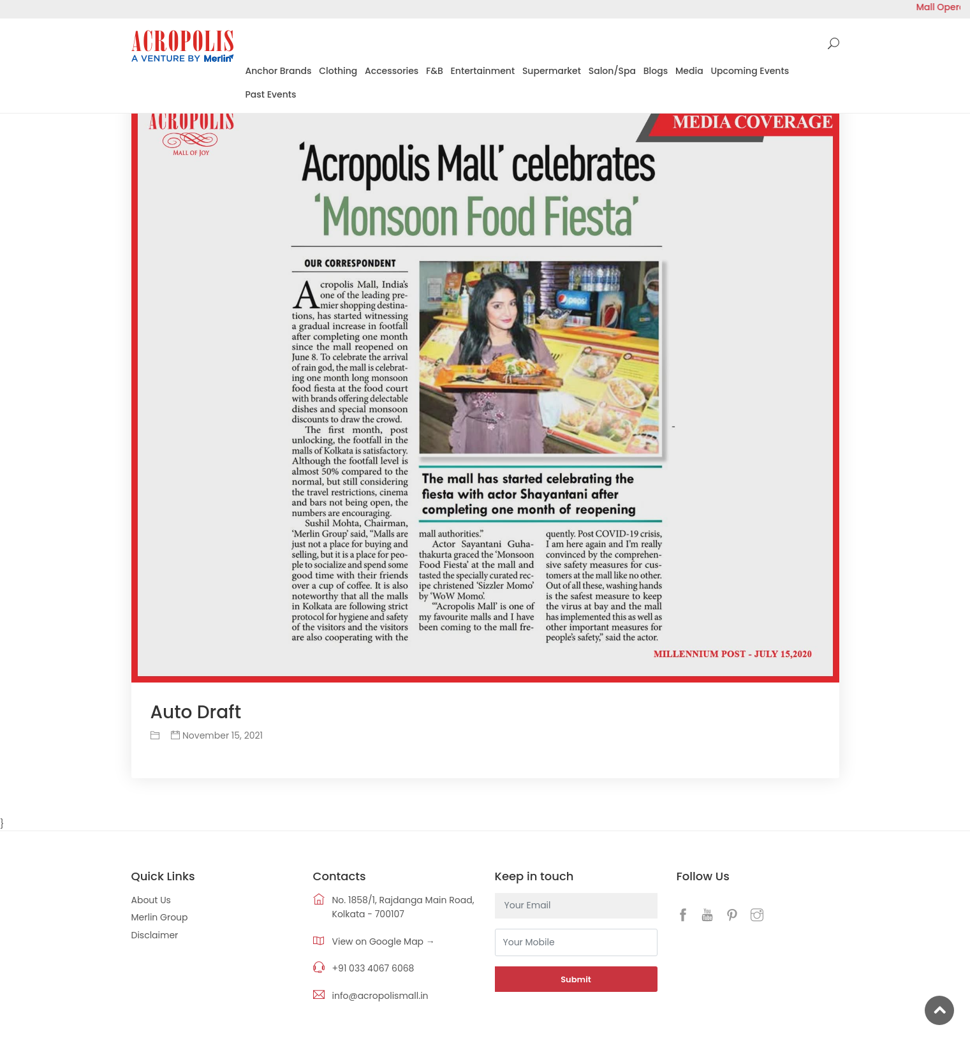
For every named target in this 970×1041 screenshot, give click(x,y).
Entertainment (483, 70)
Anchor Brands (279, 70)
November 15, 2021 (217, 735)
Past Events (271, 94)
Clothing (338, 70)
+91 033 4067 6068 (373, 968)
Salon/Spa (612, 70)
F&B (434, 70)
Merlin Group (159, 917)
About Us (151, 900)
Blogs (655, 70)
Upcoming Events (749, 70)
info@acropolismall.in (380, 995)
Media (689, 70)
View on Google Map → (383, 941)
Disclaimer (155, 935)
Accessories (391, 70)
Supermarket (551, 70)
